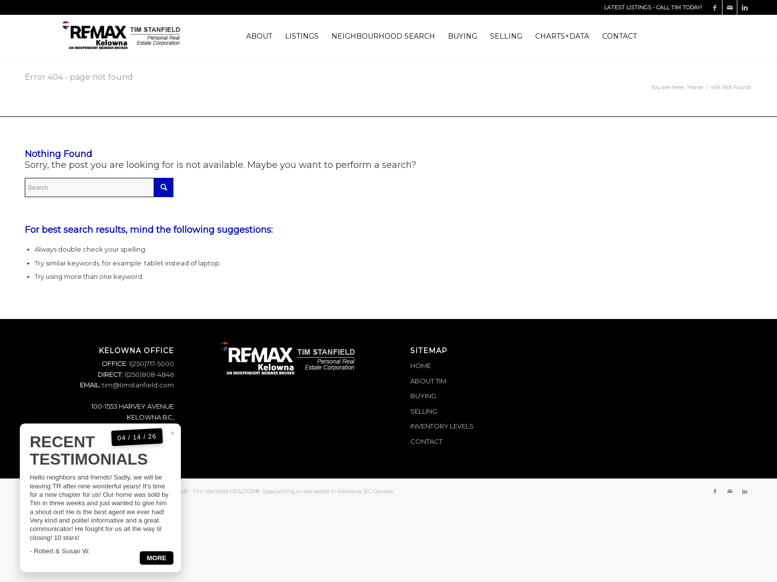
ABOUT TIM (428, 381)
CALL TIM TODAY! (679, 7)
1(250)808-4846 (148, 374)
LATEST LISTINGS (627, 7)
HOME (420, 366)
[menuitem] (259, 36)
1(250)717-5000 (150, 364)
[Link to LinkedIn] (744, 7)
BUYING (423, 396)
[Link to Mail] (729, 7)
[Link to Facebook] (715, 7)
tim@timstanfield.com (138, 385)
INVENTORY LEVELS (442, 426)
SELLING (423, 411)
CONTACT (426, 441)
